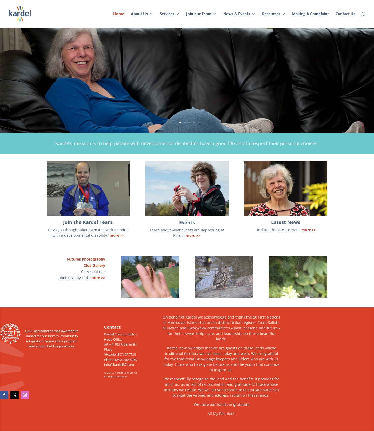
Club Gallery (94, 265)
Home (118, 14)
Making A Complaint (310, 14)
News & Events (236, 14)
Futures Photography (86, 259)
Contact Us (345, 14)
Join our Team (198, 14)
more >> (117, 235)
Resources (271, 14)
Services (167, 14)
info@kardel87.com (119, 364)
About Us (139, 14)
